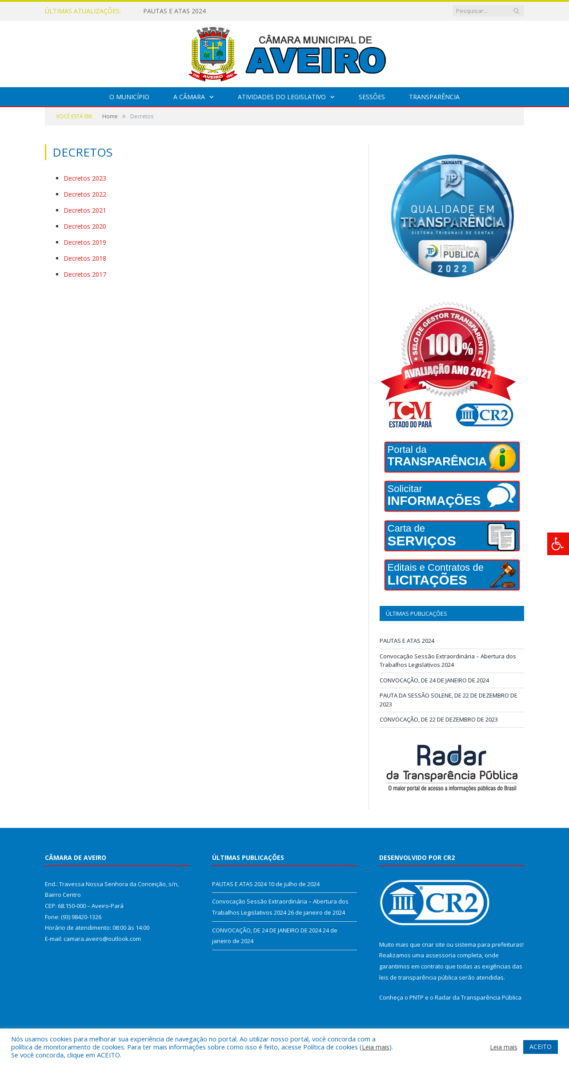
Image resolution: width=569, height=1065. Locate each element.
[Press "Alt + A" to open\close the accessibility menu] (558, 543)
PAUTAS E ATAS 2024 (174, 11)
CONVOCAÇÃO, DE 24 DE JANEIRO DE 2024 (434, 680)
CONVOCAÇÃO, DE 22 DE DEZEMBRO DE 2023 (439, 719)
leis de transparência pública (418, 977)
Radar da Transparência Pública (478, 997)
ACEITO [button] (540, 1046)
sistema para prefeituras (488, 944)
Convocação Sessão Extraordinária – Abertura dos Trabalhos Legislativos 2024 (448, 660)
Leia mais (375, 1046)
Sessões (372, 97)
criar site (433, 944)
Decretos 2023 (85, 178)
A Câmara (189, 97)
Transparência (434, 97)
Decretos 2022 (85, 194)
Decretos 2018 (85, 258)
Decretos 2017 (85, 274)
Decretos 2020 (85, 226)
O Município (129, 97)
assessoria (440, 955)
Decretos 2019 (85, 242)
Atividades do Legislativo (282, 97)
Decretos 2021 (85, 210)
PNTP (416, 997)
